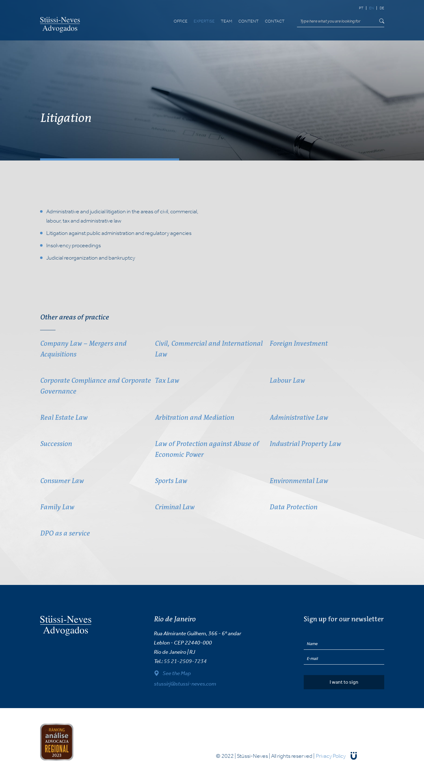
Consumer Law (62, 481)
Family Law (57, 507)
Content (248, 21)
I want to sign (344, 682)
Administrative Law (299, 417)
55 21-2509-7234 (185, 661)
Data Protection (293, 507)
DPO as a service (65, 533)
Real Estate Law (63, 417)
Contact (275, 21)
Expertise (204, 21)
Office (180, 21)
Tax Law (167, 380)
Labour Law (287, 380)
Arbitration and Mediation (194, 417)
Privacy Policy (331, 756)
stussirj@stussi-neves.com (185, 683)
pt (361, 8)
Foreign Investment (298, 343)
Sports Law (171, 481)
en (371, 8)
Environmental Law (299, 481)
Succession (56, 444)
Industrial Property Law (305, 444)
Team (226, 21)
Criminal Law (174, 507)
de (382, 8)
